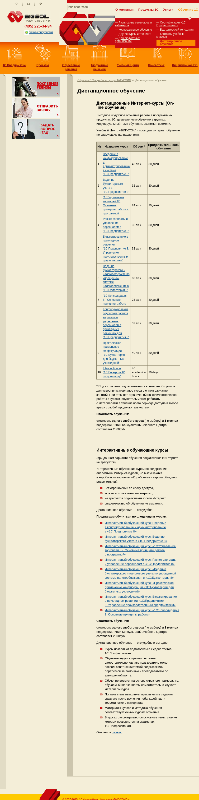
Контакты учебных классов (170, 35)
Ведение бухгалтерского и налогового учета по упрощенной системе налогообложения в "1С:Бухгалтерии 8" (116, 278)
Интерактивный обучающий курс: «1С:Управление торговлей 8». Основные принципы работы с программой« (140, 550)
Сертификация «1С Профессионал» (171, 24)
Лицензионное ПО (185, 65)
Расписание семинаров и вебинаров (133, 24)
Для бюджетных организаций (127, 40)
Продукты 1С (148, 9)
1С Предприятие (14, 65)
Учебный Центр (128, 65)
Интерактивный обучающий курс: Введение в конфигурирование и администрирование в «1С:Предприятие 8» (135, 527)
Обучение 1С (188, 9)
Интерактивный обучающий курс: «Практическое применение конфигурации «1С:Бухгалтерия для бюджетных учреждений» (139, 587)
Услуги (168, 9)
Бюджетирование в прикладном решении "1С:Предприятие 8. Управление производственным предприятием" (116, 248)
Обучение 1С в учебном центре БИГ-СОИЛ (104, 80)
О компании (124, 9)
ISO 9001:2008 (78, 7)
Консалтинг (156, 65)
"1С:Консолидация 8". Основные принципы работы (115, 299)
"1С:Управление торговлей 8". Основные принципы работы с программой (116, 205)
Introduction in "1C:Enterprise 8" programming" (114, 372)
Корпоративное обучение (135, 29)
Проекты (43, 65)
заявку (117, 732)
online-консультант (38, 32)
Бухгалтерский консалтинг (177, 29)
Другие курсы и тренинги (134, 34)
